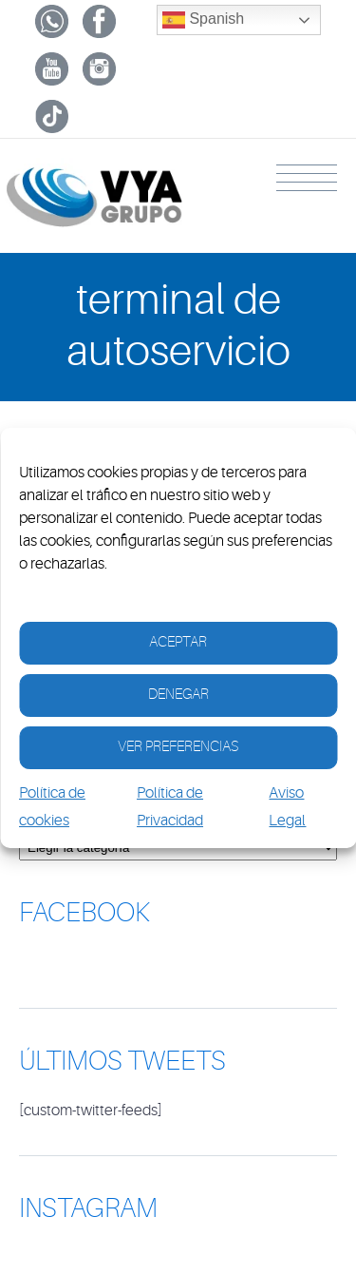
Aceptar (178, 642)
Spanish (203, 20)
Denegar (178, 694)
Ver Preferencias (178, 747)
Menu (306, 178)
